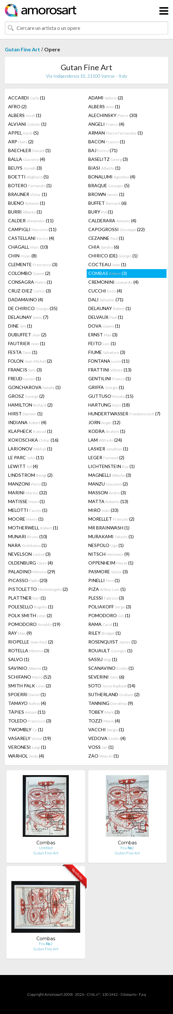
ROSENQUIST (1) (112, 641)
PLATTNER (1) (27, 598)
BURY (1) (100, 211)
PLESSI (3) (106, 598)
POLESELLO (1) (30, 606)
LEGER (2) (106, 457)
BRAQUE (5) (109, 185)
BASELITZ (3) (108, 159)
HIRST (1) (25, 413)
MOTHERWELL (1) (33, 527)
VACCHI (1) (106, 729)
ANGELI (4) (106, 124)
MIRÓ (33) (103, 510)
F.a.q (142, 994)
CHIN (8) (22, 255)
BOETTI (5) (28, 176)
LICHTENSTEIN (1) (111, 466)
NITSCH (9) (109, 554)
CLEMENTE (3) (32, 264)
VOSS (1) (101, 747)
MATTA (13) (108, 501)
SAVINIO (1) (27, 668)
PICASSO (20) (27, 580)
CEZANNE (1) (106, 238)
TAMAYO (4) (27, 703)
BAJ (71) (102, 150)
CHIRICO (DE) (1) (113, 255)
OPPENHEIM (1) (110, 563)
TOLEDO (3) (29, 720)
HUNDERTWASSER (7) (124, 413)
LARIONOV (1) (30, 448)
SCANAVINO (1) (111, 668)
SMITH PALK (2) (29, 685)
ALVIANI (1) (27, 124)
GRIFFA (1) (106, 387)
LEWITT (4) (23, 466)
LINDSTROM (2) (30, 475)
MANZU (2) (108, 484)
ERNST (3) (102, 334)
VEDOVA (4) (107, 738)
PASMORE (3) (108, 571)
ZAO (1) (103, 756)
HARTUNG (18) (109, 405)
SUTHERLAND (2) (114, 694)
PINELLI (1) (104, 580)
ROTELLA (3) (28, 650)
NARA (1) (27, 545)
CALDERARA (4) (112, 220)
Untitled (46, 847)
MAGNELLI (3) (109, 475)
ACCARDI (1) (26, 97)
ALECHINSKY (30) (112, 115)
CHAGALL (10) (28, 247)
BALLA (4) (26, 159)
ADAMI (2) (105, 97)
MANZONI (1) (27, 484)
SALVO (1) (18, 659)
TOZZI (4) (104, 720)
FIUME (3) (106, 352)
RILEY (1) (104, 633)
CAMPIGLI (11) (32, 229)
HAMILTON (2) (30, 405)
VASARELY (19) (29, 738)
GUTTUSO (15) (110, 396)
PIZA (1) (107, 589)
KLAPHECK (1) (30, 431)
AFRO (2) (17, 106)
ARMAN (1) (115, 133)
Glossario (128, 994)
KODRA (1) (106, 431)
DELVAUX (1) (105, 317)
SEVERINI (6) (106, 677)
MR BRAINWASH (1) (109, 527)
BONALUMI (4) (111, 176)
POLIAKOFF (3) (109, 606)
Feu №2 (127, 847)
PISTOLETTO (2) (38, 589)
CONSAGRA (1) (30, 282)
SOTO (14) (111, 685)
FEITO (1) (102, 343)
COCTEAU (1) (107, 264)
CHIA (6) (103, 247)
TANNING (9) (110, 703)
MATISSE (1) (26, 501)
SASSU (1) (102, 659)
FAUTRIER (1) (26, 343)
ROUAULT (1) (110, 650)
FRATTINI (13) (109, 369)
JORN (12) (104, 422)
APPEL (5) (23, 133)
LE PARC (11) (26, 457)
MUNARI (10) (27, 536)
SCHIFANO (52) (29, 677)
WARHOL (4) (26, 756)
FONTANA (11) (109, 361)
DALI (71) (105, 299)
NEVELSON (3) (29, 554)
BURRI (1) (25, 211)
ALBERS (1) (104, 106)
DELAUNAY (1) (109, 308)
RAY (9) (20, 633)
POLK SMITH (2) (30, 615)
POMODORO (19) (34, 624)
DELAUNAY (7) (28, 317)
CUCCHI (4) (105, 290)
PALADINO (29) (31, 571)
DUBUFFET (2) (27, 334)
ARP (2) (20, 141)
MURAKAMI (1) (111, 536)
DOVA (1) (104, 326)
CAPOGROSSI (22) (116, 229)
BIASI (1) (104, 168)
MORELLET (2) (111, 519)
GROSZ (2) (26, 396)
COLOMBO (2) (29, 273)
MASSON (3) (107, 492)
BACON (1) (106, 141)
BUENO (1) (26, 203)
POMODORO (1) (109, 615)
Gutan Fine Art (22, 49)
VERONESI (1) (27, 747)
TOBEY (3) (104, 712)
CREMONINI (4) (113, 282)
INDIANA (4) (27, 422)
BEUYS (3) (25, 168)
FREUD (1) (24, 378)
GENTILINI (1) (109, 378)
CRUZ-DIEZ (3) (29, 290)
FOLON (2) (30, 361)
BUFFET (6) (107, 203)
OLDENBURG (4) (30, 563)
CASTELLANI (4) (31, 238)
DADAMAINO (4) (25, 299)
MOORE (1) (25, 519)
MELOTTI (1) (27, 510)
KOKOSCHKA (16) (33, 440)
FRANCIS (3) (25, 369)
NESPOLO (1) (106, 545)
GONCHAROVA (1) (34, 387)
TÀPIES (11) (26, 712)
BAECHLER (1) (29, 150)
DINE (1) (20, 326)
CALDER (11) (31, 220)
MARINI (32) (27, 492)
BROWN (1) (106, 194)
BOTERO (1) (30, 185)
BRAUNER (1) (27, 194)
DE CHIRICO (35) (32, 308)
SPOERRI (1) (27, 694)
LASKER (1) (108, 448)
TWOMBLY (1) (25, 729)
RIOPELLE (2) (30, 641)
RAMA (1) (103, 624)
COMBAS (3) (107, 273)
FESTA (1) (22, 352)
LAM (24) (105, 440)
